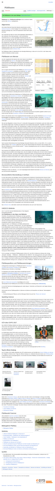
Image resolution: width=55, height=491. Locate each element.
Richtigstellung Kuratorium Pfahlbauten (14, 462)
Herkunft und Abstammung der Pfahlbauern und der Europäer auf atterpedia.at (20, 443)
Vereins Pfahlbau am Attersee (46, 352)
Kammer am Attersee (14, 415)
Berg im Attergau (24, 117)
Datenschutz (4, 485)
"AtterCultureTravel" (26, 15)
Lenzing (36, 341)
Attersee (9, 21)
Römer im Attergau (37, 398)
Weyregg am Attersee (7, 469)
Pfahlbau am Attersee (8, 438)
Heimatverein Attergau (12, 397)
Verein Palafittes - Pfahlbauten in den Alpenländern (14, 437)
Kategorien (4, 467)
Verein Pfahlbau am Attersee (25, 401)
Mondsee (27, 76)
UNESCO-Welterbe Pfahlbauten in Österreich (13, 433)
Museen (15, 467)
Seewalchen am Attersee (7, 71)
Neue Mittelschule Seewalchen (10, 282)
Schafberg (14, 144)
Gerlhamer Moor (16, 48)
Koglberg (20, 398)
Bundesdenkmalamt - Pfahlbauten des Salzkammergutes (16, 435)
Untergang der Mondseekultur (12, 461)
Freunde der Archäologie (44, 401)
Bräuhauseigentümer (32, 180)
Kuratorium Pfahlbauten (11, 464)
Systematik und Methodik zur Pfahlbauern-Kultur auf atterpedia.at (17, 447)
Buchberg (4, 345)
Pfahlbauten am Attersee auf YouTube (11, 442)
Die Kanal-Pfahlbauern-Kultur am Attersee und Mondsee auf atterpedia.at (19, 448)
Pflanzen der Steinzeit (41, 294)
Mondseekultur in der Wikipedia (10, 440)
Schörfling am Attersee (46, 467)
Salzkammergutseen (6, 28)
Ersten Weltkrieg (19, 110)
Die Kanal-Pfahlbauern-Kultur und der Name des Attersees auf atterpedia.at (20, 445)
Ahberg (15, 398)
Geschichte (10, 467)
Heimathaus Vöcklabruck (18, 113)
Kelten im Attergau (26, 398)
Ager (26, 71)
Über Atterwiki (10, 485)
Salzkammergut (27, 69)
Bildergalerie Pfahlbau (8, 428)
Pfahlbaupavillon (49, 354)
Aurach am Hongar (47, 115)
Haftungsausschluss (17, 485)
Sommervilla (4, 102)
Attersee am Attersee (44, 169)
